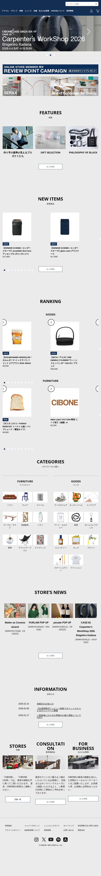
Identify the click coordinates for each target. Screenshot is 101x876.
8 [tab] (28, 291)
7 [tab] (25, 291)
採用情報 (47, 857)
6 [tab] (21, 291)
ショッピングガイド (51, 853)
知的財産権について (32, 857)
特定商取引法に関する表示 (88, 853)
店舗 (49, 28)
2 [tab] (50, 75)
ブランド (20, 28)
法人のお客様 (60, 28)
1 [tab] (47, 75)
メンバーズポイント (32, 853)
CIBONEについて (76, 28)
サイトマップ (69, 853)
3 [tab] (54, 75)
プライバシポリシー (12, 857)
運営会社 (81, 857)
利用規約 (8, 853)
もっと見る (50, 187)
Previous (14, 51)
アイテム (9, 28)
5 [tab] (18, 291)
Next (87, 51)
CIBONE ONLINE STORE (50, 20)
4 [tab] (15, 291)
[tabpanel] (50, 51)
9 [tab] (32, 291)
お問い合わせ (69, 857)
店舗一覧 (17, 826)
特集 (30, 28)
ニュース (39, 28)
